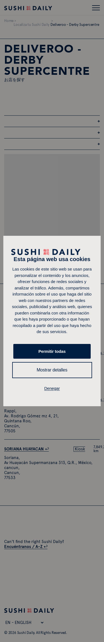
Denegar (52, 388)
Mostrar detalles (52, 370)
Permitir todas (51, 351)
